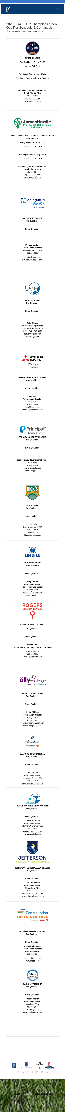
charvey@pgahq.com (32, 468)
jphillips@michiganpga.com (32, 723)
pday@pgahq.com (32, 407)
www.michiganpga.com (32, 726)
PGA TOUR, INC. (28, 1094)
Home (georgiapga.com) (32, 410)
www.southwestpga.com (32, 260)
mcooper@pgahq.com (32, 592)
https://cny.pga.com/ (32, 535)
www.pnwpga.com (32, 595)
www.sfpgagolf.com (32, 101)
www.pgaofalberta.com (32, 657)
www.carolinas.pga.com (32, 1012)
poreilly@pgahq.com (32, 1009)
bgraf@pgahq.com (32, 98)
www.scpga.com (32, 336)
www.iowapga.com (32, 471)
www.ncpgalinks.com (32, 834)
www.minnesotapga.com (32, 783)
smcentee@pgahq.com (32, 831)
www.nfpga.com (32, 961)
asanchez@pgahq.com (32, 958)
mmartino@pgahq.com (32, 257)
